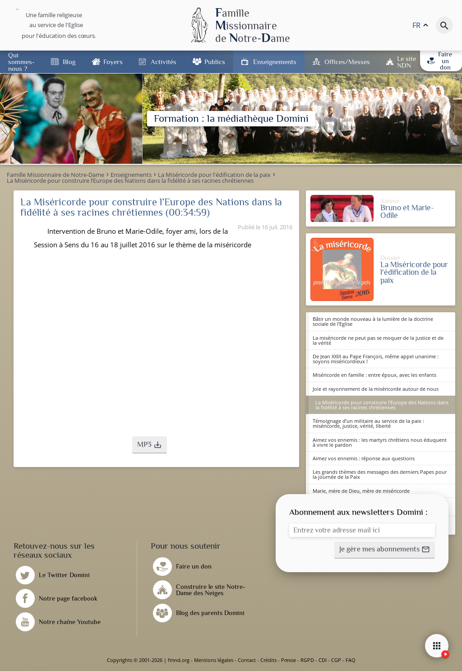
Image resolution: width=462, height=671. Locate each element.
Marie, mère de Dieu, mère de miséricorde (361, 490)
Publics (214, 61)
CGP (336, 660)
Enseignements (274, 61)
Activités (163, 61)
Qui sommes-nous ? (21, 61)
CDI (323, 660)
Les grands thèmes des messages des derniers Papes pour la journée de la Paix (380, 474)
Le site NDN (406, 62)
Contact (247, 660)
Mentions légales (213, 660)
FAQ (351, 660)
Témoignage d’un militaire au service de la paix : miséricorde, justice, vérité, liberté (368, 423)
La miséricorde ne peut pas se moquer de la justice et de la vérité (378, 340)
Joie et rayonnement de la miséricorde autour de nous (376, 388)
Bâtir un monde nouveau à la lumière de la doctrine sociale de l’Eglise (373, 321)
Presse (288, 660)
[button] (149, 445)
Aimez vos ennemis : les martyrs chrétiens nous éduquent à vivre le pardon (380, 442)
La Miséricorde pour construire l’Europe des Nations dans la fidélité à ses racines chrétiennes (381, 405)
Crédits (268, 660)
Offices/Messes (347, 61)
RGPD (307, 660)
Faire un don (439, 61)
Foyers (113, 61)
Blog (69, 61)
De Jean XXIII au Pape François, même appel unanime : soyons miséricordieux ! (376, 359)
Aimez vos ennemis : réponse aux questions (364, 458)
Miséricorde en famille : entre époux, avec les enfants (374, 374)
